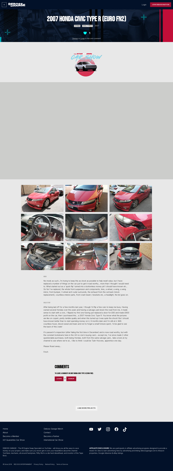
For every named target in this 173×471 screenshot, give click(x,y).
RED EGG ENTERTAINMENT (23, 464)
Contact (47, 432)
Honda (77, 26)
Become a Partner (51, 436)
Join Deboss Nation (160, 4)
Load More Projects (86, 408)
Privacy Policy (38, 464)
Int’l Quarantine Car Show (14, 440)
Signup (75, 38)
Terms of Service (62, 464)
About (5, 432)
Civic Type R (87, 26)
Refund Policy (50, 464)
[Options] (4, 4)
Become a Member (11, 436)
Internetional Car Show (53, 440)
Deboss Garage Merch (53, 429)
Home (5, 429)
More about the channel (68, 451)
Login (144, 5)
